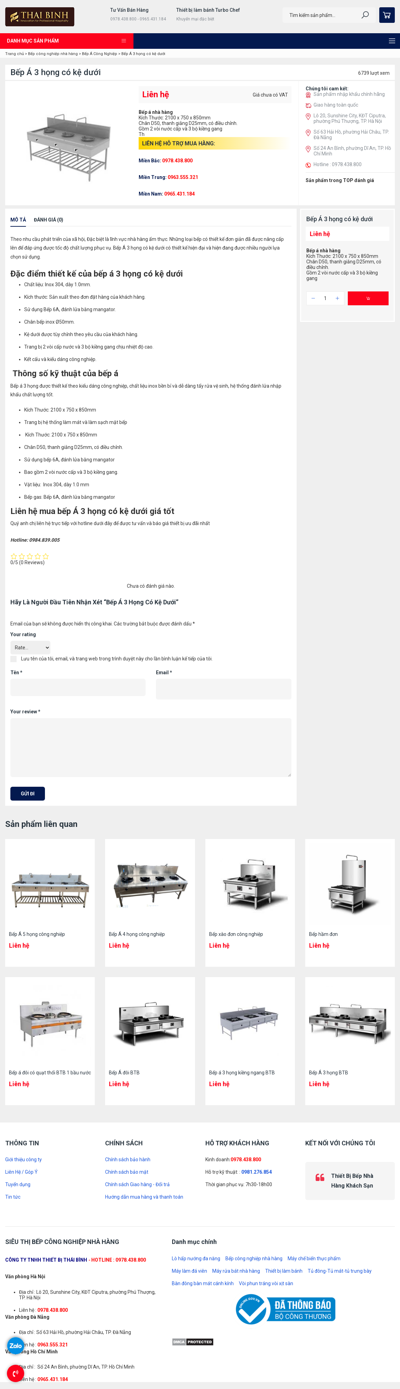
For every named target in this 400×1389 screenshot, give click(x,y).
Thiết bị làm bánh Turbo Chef (208, 10)
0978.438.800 (246, 1159)
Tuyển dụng (17, 1184)
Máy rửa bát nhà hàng (236, 1271)
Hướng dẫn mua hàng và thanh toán (144, 1197)
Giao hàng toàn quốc (336, 105)
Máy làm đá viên (189, 1271)
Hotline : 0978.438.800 (338, 164)
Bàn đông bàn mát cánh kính (203, 1283)
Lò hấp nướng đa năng (196, 1258)
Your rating (23, 634)
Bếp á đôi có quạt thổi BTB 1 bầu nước (50, 1072)
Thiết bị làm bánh (284, 1271)
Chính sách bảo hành (127, 1159)
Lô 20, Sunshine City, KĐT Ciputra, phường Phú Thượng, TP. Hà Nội (350, 118)
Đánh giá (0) (48, 220)
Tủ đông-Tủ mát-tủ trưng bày (340, 1271)
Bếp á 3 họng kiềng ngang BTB (242, 1072)
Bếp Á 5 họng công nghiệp (37, 934)
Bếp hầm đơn (323, 934)
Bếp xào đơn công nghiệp (236, 934)
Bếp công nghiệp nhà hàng (53, 54)
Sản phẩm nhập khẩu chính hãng (349, 94)
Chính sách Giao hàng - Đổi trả (137, 1184)
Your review (25, 711)
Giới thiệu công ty (23, 1159)
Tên (16, 672)
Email (164, 672)
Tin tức (12, 1197)
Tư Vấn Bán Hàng (129, 10)
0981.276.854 (256, 1172)
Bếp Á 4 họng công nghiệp (137, 934)
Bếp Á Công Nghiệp (99, 54)
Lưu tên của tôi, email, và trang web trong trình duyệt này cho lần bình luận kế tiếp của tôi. (117, 658)
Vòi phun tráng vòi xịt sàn (266, 1283)
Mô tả (18, 220)
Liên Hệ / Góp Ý (21, 1172)
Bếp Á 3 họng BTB (328, 1072)
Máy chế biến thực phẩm (314, 1258)
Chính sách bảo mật (126, 1172)
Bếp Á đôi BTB (124, 1072)
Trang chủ (14, 54)
